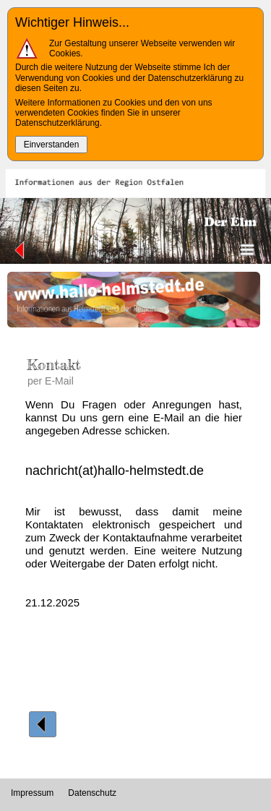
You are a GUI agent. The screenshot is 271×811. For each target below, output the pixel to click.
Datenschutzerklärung (57, 123)
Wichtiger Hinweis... (72, 22)
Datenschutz (92, 793)
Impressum (32, 793)
